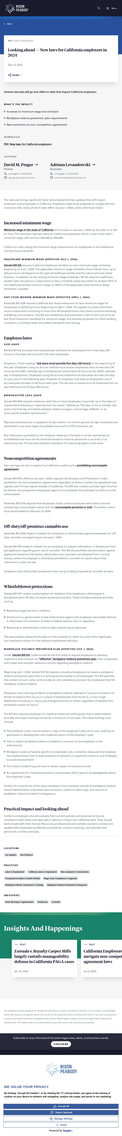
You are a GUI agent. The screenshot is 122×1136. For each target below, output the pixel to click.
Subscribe (61, 1044)
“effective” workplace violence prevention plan (68, 659)
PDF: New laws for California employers (28, 144)
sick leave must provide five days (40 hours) (64, 363)
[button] (24, 178)
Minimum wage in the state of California (28, 230)
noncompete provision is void (73, 507)
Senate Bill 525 (12, 265)
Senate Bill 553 (21, 655)
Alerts (8, 24)
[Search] (99, 8)
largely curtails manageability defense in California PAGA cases (44, 956)
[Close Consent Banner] (61, 1124)
